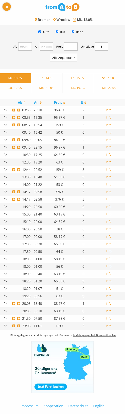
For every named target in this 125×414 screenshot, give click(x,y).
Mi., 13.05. (15, 78)
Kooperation (53, 406)
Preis (59, 46)
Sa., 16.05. (109, 78)
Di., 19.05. (78, 88)
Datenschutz (78, 406)
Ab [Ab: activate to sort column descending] (20, 102)
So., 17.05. (16, 88)
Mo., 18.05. (46, 88)
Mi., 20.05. (109, 88)
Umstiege (87, 46)
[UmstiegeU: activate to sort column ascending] (83, 102)
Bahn (79, 32)
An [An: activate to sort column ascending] (36, 102)
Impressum (30, 406)
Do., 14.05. (46, 78)
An (37, 46)
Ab (15, 46)
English (98, 406)
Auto (46, 32)
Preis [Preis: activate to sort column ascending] (58, 102)
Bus (62, 32)
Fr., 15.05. (78, 78)
